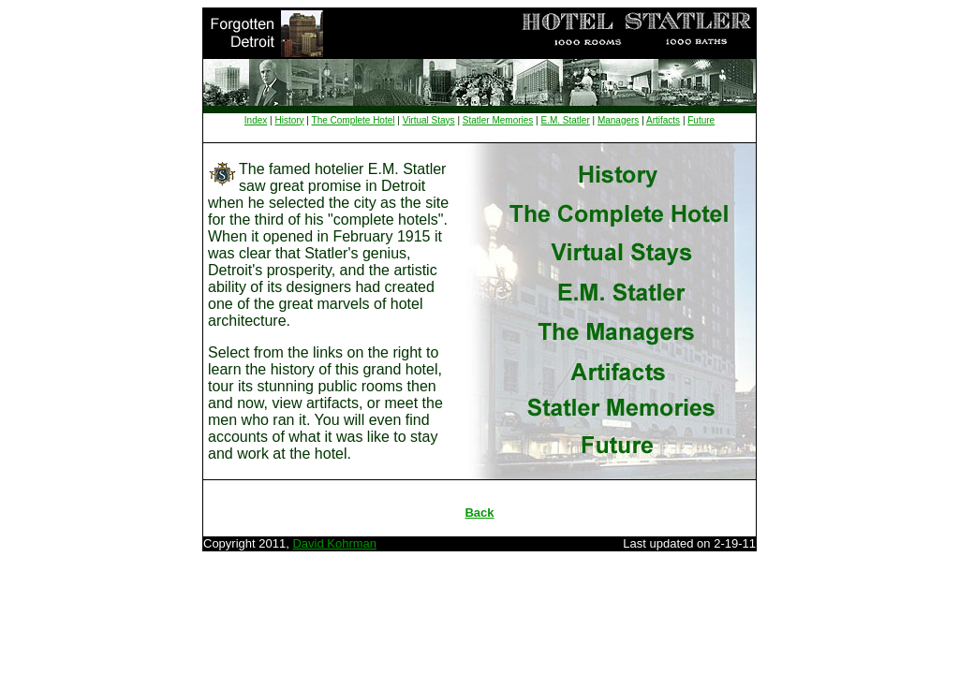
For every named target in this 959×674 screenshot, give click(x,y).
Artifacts (663, 120)
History (288, 120)
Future (701, 120)
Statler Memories (498, 120)
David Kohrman (334, 543)
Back (479, 513)
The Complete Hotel (353, 120)
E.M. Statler (565, 120)
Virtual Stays (429, 120)
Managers (618, 120)
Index (255, 120)
